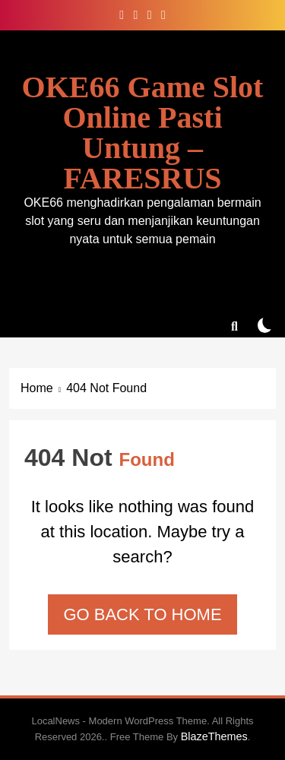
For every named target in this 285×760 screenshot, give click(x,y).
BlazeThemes (214, 736)
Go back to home (142, 614)
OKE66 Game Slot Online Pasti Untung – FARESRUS (143, 132)
